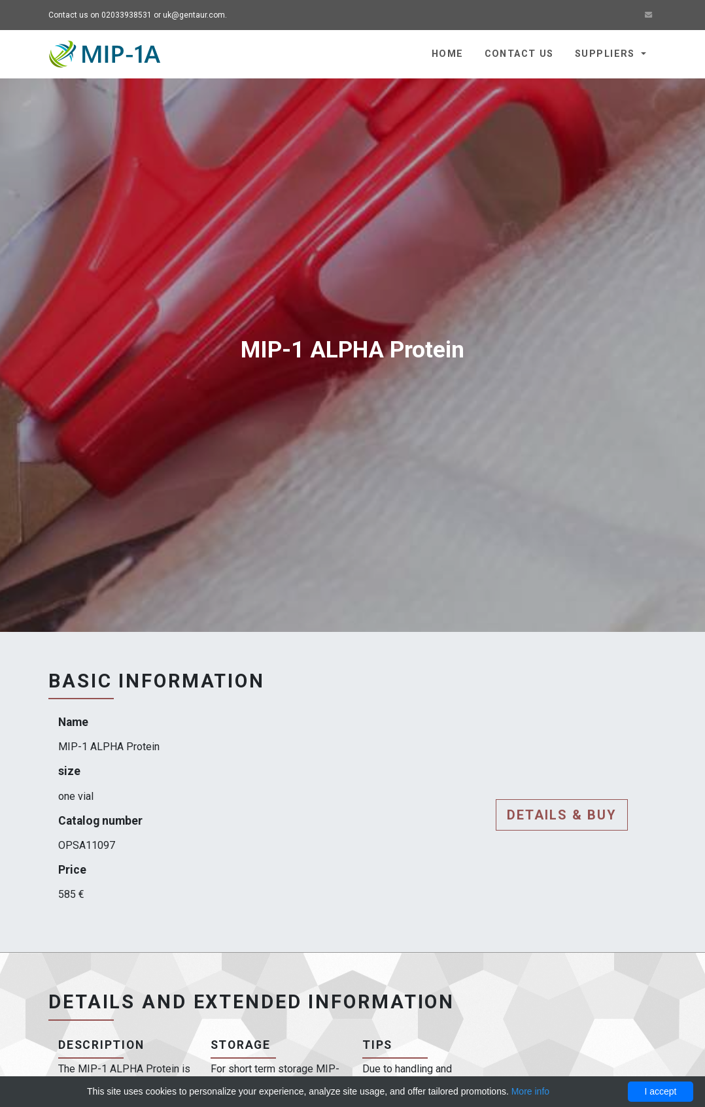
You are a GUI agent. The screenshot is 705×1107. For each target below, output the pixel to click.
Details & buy (562, 815)
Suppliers (606, 53)
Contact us (519, 53)
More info (530, 1091)
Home (448, 53)
